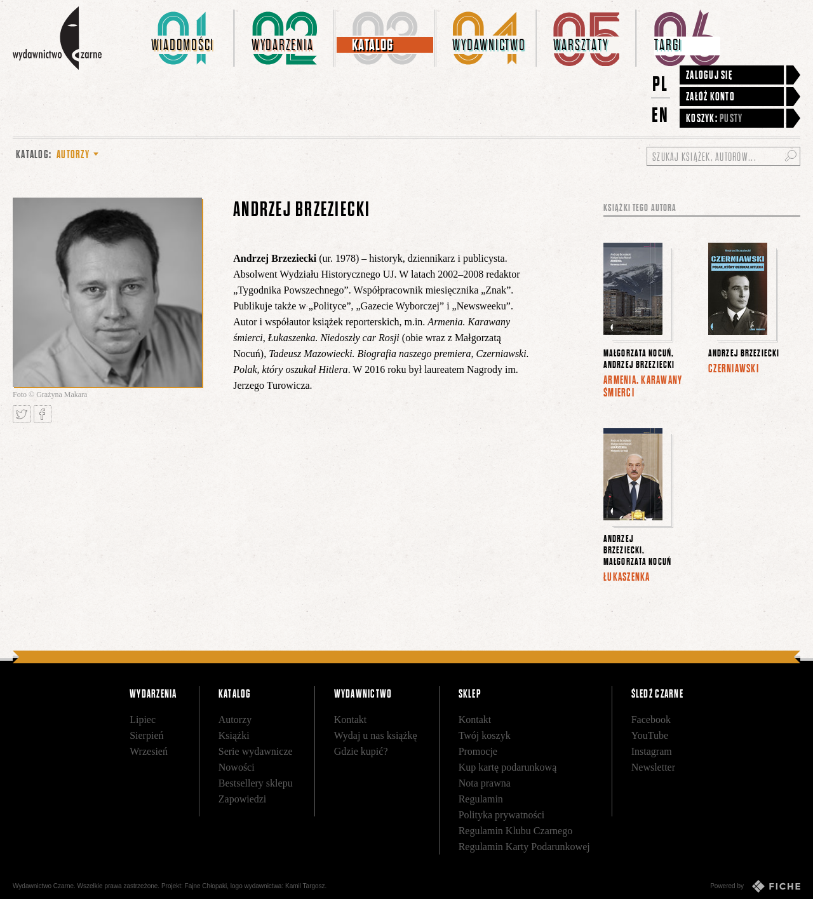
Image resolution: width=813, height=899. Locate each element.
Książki (234, 735)
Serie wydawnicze (255, 751)
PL (660, 83)
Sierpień (146, 735)
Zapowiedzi (242, 799)
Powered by (755, 886)
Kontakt (350, 719)
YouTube (649, 735)
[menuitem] (185, 38)
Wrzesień (149, 751)
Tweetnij (21, 414)
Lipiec (143, 719)
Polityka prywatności (502, 814)
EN (660, 115)
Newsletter (653, 767)
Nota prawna (485, 783)
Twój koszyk (485, 735)
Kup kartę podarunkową (508, 767)
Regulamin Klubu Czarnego (516, 830)
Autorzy (235, 719)
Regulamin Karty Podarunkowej (524, 846)
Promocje (478, 751)
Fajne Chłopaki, (207, 885)
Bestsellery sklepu (255, 783)
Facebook (651, 719)
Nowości (236, 767)
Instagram (651, 751)
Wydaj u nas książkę (375, 735)
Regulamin (481, 799)
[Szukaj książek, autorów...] (723, 156)
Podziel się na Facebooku (42, 414)
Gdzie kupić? (361, 751)
